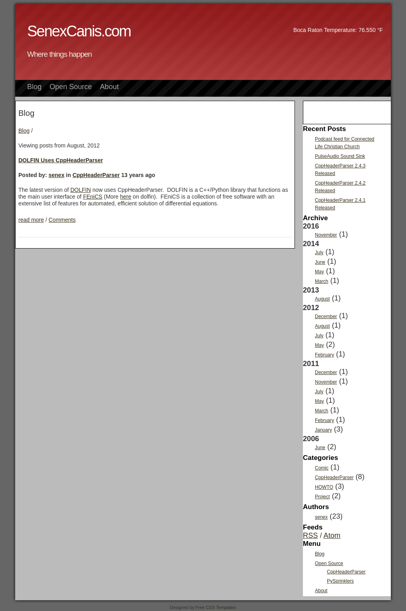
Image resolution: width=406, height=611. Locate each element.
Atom (332, 535)
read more (31, 220)
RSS (310, 535)
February (324, 355)
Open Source (71, 87)
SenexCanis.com (79, 31)
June (320, 262)
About (109, 87)
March (321, 281)
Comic (321, 468)
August (322, 299)
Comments (62, 220)
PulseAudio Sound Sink (340, 156)
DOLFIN (80, 190)
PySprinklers (340, 581)
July (319, 252)
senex (56, 175)
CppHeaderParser (95, 175)
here (125, 196)
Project (322, 497)
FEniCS (92, 196)
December (326, 316)
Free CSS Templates (215, 607)
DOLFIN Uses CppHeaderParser (60, 160)
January (323, 430)
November (326, 235)
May (319, 272)
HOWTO (324, 487)
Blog (34, 87)
